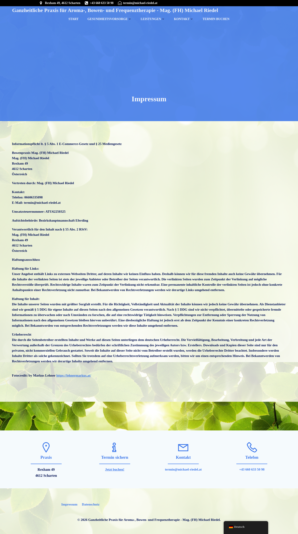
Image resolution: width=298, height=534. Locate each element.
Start (74, 18)
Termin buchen (216, 18)
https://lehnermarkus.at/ (73, 376)
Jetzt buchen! (114, 470)
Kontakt (184, 18)
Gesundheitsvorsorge (109, 18)
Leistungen (153, 18)
